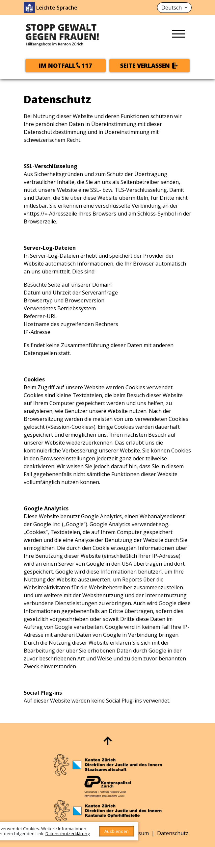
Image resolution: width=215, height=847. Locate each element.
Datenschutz (172, 833)
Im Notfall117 (65, 65)
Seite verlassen (145, 65)
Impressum (135, 833)
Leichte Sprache (56, 7)
